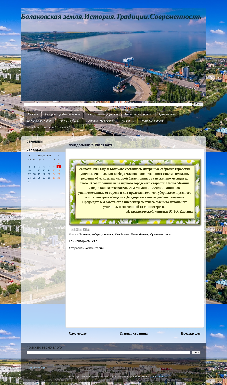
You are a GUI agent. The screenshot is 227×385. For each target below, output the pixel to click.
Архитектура (167, 114)
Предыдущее (191, 333)
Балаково (85, 234)
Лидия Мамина (140, 234)
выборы (96, 234)
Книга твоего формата (102, 114)
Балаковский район (39, 120)
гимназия (108, 234)
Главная (33, 114)
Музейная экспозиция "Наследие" (48, 127)
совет (168, 234)
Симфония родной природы (62, 114)
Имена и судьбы (69, 120)
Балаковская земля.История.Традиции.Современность (111, 16)
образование (157, 234)
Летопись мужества (100, 120)
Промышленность (152, 120)
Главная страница (134, 333)
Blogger (159, 376)
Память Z (127, 120)
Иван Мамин (122, 234)
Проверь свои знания (138, 114)
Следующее (78, 333)
